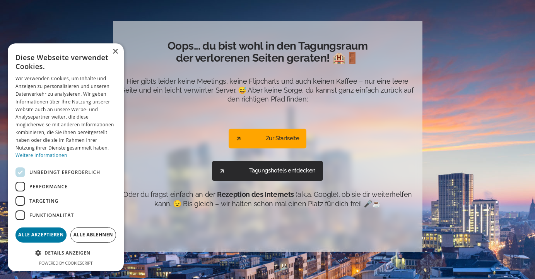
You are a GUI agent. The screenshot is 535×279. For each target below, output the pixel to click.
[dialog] (66, 157)
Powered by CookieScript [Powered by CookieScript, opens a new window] (65, 263)
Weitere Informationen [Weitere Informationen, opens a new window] (41, 155)
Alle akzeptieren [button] (41, 234)
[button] (65, 253)
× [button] (115, 52)
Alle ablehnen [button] (93, 234)
